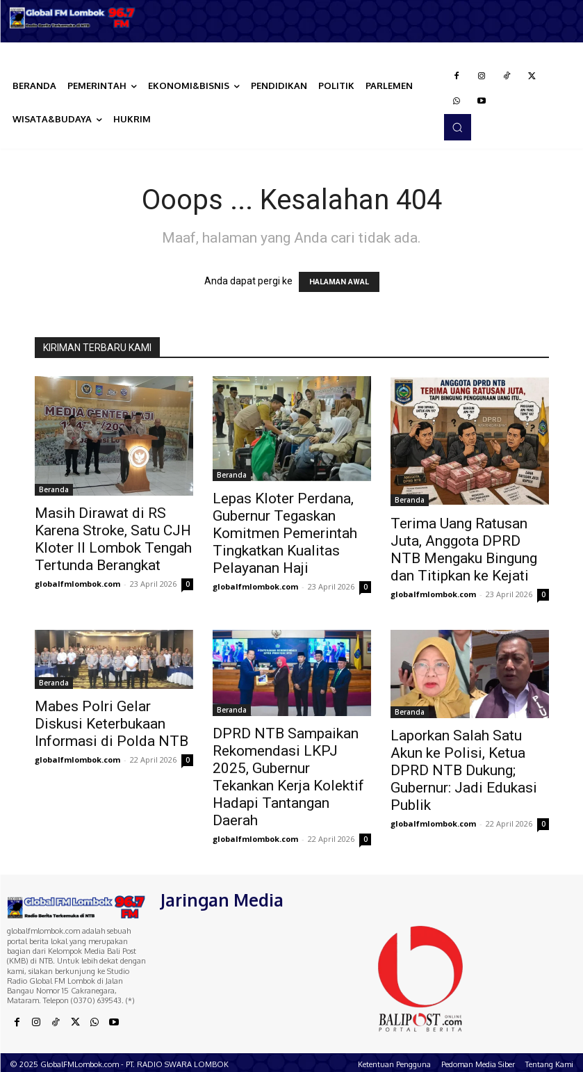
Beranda (54, 489)
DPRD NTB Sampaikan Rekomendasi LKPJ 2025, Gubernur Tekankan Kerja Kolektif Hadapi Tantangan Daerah (288, 777)
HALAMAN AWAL (339, 281)
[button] (457, 127)
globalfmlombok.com (77, 583)
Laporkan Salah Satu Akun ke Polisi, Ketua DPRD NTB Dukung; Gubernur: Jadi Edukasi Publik (464, 770)
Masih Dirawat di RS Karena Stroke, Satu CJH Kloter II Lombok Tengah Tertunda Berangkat (113, 539)
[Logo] (73, 18)
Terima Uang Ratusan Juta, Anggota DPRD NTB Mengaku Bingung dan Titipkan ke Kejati (464, 549)
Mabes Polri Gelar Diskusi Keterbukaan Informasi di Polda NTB (111, 723)
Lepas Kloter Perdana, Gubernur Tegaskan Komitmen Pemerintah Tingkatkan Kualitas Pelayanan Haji (285, 533)
